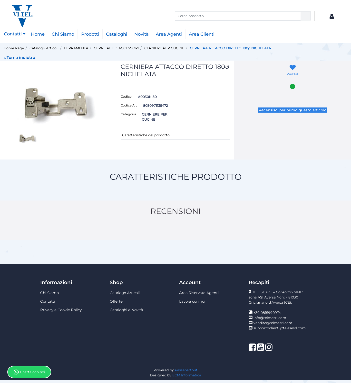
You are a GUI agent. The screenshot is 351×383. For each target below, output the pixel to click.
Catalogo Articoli (43, 48)
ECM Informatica (186, 378)
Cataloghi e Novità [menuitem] (126, 313)
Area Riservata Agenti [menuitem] (199, 296)
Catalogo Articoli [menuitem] (125, 296)
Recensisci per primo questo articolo (293, 110)
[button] (306, 16)
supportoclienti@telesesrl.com (280, 331)
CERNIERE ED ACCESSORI (116, 48)
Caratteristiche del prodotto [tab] (146, 135)
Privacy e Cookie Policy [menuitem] (61, 313)
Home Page (14, 48)
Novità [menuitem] (141, 34)
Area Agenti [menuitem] (169, 34)
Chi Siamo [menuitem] (63, 34)
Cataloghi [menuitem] (116, 34)
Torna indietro (19, 57)
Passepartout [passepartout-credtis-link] (186, 373)
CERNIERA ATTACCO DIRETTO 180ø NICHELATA (230, 48)
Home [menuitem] (38, 34)
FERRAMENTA (76, 48)
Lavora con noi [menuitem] (192, 304)
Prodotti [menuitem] (90, 34)
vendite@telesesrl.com (273, 326)
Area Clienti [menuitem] (201, 34)
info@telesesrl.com (270, 321)
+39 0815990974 (267, 316)
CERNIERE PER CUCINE (164, 48)
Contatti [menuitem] (47, 304)
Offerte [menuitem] (116, 304)
